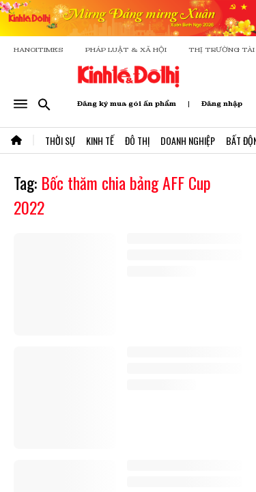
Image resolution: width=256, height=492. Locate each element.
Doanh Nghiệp (187, 140)
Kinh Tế (100, 140)
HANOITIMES (38, 49)
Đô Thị (137, 140)
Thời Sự (60, 140)
